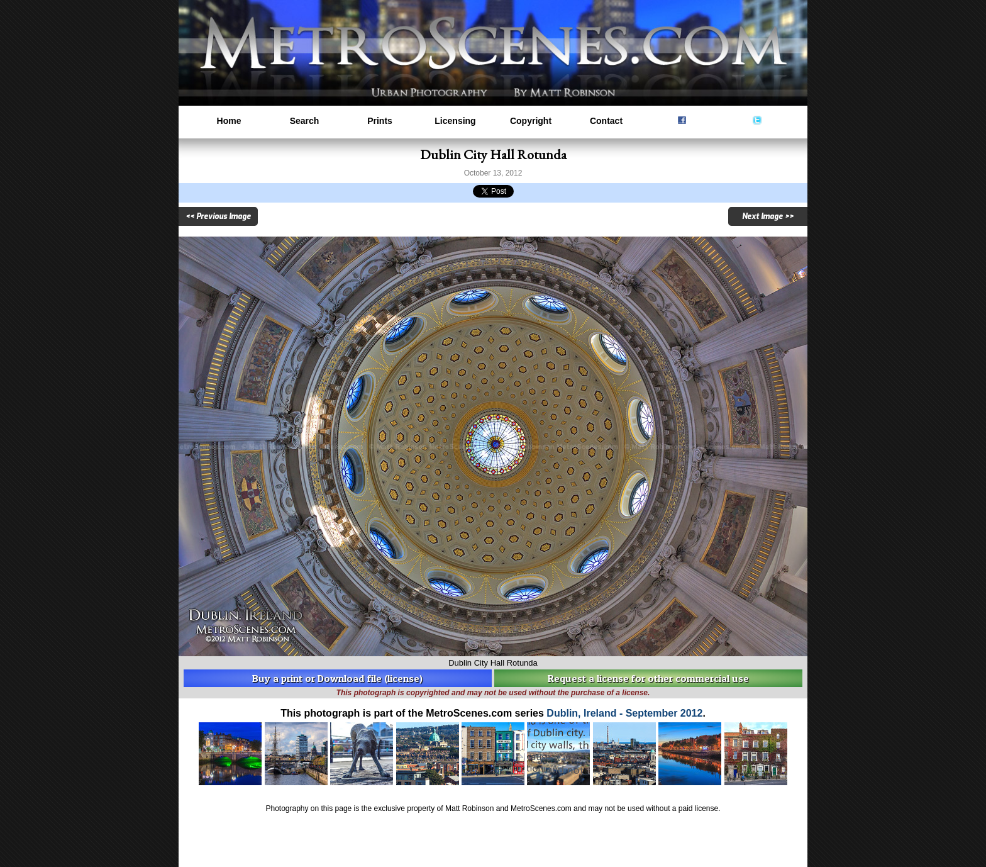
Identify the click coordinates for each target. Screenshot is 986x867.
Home (229, 121)
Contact (606, 121)
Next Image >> (768, 216)
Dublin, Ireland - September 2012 (624, 713)
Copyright (530, 121)
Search (304, 121)
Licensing (455, 121)
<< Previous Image (218, 216)
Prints (379, 121)
